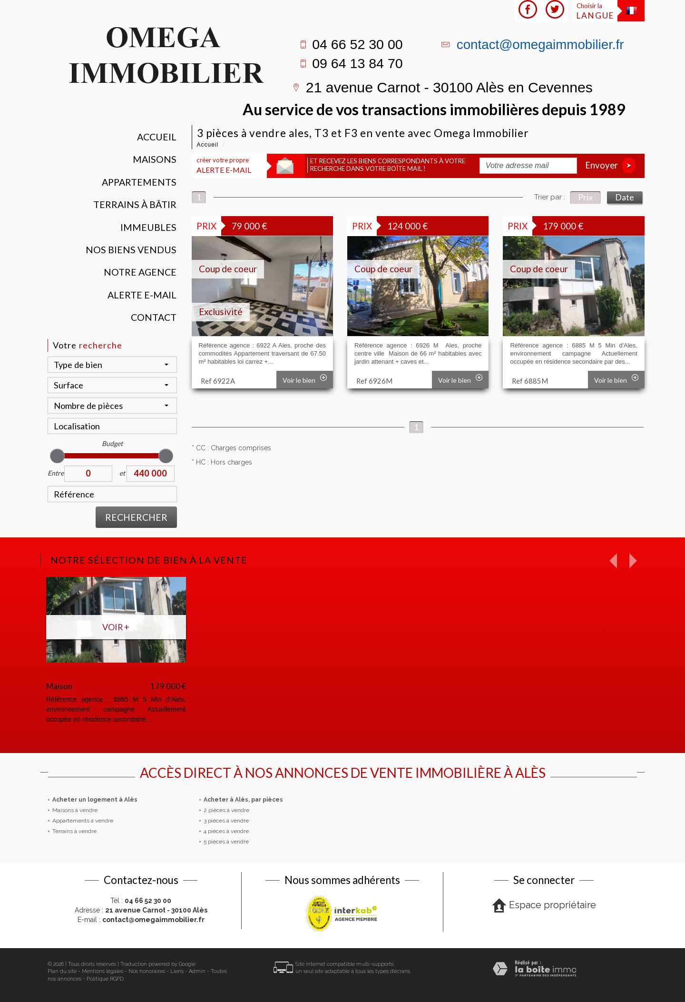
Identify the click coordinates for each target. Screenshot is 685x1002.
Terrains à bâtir (134, 204)
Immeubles (148, 227)
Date (624, 197)
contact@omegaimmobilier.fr (540, 44)
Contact (153, 317)
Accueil (156, 136)
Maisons (154, 159)
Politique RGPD (105, 979)
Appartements (139, 182)
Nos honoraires (146, 971)
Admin (197, 971)
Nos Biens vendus (131, 249)
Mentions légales (102, 971)
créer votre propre (223, 165)
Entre (56, 473)
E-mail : (141, 919)
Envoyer (610, 165)
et (122, 473)
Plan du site (62, 971)
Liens (177, 971)
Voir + (115, 627)
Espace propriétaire (544, 905)
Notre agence (140, 272)
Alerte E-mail (142, 294)
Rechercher (136, 517)
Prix (585, 197)
